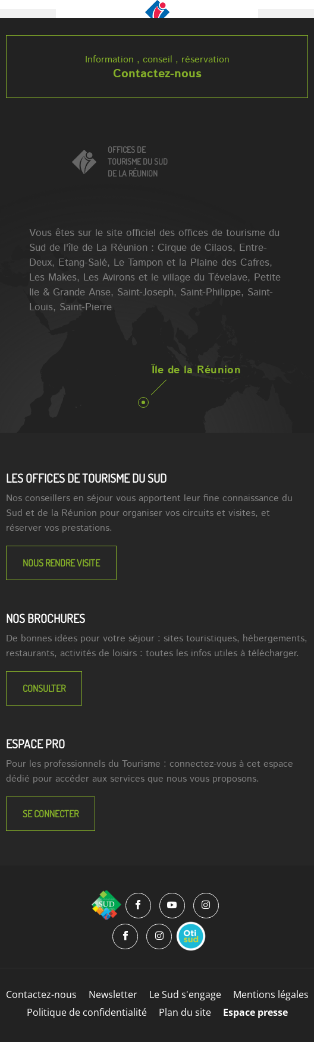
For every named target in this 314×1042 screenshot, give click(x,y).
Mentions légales (271, 994)
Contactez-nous (157, 74)
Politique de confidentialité (87, 1012)
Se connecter (50, 814)
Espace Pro (35, 743)
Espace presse (255, 1012)
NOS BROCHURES (45, 618)
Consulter (44, 688)
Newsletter (113, 994)
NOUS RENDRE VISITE (61, 563)
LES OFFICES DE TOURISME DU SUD (86, 478)
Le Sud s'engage (185, 994)
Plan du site (185, 1012)
